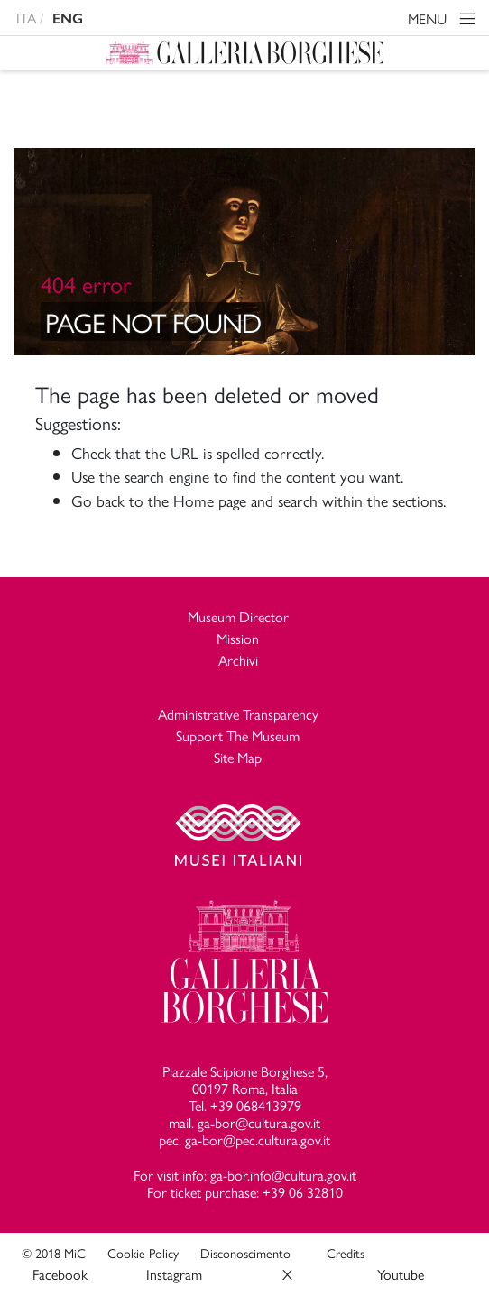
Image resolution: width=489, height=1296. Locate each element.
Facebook (60, 1274)
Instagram (174, 1274)
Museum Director (238, 616)
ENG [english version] (67, 18)
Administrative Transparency (238, 713)
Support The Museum (238, 735)
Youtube (400, 1274)
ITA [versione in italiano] (26, 17)
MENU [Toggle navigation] (444, 21)
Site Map (238, 757)
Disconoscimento (245, 1253)
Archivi (238, 659)
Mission (238, 638)
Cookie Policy (143, 1253)
